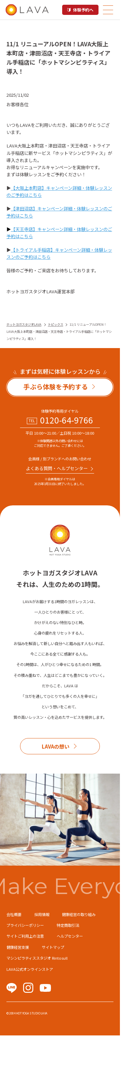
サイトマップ (53, 947)
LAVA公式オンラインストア (29, 969)
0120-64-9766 (66, 420)
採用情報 (41, 914)
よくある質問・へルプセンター (57, 468)
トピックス (55, 324)
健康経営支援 (17, 947)
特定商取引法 (68, 925)
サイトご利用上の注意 (25, 936)
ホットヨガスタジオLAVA (23, 324)
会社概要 (13, 914)
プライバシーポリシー (25, 925)
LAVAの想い (55, 746)
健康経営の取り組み (78, 914)
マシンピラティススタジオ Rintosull (37, 958)
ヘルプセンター (70, 936)
